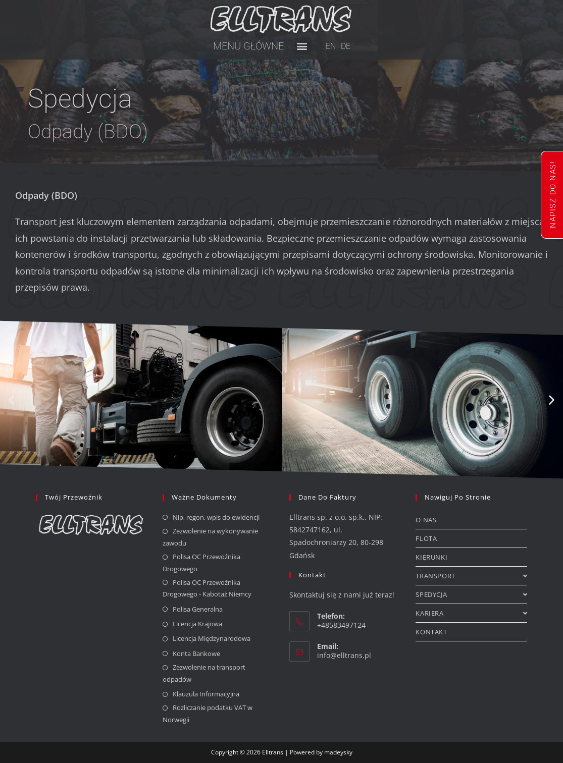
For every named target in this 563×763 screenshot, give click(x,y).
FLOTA (426, 538)
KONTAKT (431, 631)
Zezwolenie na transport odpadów (204, 673)
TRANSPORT (471, 575)
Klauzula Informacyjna (206, 693)
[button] (302, 46)
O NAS (426, 519)
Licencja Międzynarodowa (211, 638)
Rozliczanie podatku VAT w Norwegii (207, 713)
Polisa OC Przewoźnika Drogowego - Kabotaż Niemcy (207, 588)
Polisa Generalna (198, 609)
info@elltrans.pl (344, 655)
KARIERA (471, 613)
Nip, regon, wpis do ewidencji (216, 517)
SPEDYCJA (471, 594)
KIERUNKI (431, 557)
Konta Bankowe (196, 653)
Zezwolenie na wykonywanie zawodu (210, 536)
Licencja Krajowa (197, 623)
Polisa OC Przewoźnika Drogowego (201, 562)
